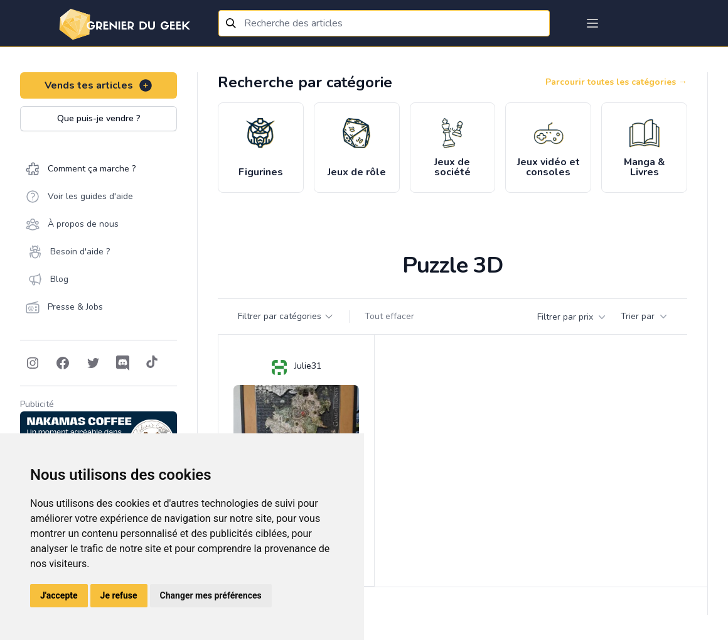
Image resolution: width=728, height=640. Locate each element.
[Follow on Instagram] (33, 363)
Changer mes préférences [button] (211, 595)
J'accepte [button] (59, 595)
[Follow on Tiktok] (152, 363)
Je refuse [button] (118, 595)
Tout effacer (389, 316)
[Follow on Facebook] (63, 363)
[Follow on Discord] (123, 363)
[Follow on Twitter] (93, 363)
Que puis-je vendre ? (99, 118)
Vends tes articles (99, 85)
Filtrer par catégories (286, 316)
